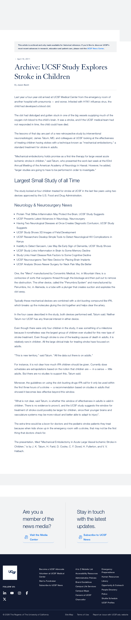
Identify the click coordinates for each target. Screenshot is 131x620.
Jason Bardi (23, 85)
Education (88, 12)
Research (71, 12)
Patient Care (53, 12)
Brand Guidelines (84, 580)
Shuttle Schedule (109, 597)
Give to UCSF (117, 3)
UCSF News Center (95, 48)
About (38, 12)
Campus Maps (82, 589)
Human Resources (110, 575)
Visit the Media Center (38, 536)
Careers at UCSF (83, 593)
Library (105, 579)
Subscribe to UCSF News (94, 536)
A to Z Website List (84, 567)
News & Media (107, 12)
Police (104, 592)
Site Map (69, 613)
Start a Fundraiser (47, 579)
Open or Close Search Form (123, 12)
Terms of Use (83, 613)
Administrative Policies (86, 576)
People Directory (109, 588)
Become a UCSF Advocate (51, 567)
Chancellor (81, 598)
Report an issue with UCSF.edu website (110, 613)
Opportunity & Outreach (113, 583)
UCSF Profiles (108, 601)
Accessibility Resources (87, 572)
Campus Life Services (86, 585)
